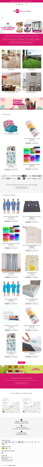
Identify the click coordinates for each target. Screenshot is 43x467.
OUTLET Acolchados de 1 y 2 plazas (11, 133)
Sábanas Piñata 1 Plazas (11, 165)
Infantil (37, 39)
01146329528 (5, 458)
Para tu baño (29, 39)
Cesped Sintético (31, 69)
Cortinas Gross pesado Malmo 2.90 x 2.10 (11, 272)
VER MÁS (21, 362)
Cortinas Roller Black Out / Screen (11, 92)
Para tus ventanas (8, 39)
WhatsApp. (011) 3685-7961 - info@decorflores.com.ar (21, 1)
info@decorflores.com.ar (7, 457)
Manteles (12, 42)
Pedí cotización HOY (21, 383)
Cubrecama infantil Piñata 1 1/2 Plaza (32, 138)
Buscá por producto (21, 187)
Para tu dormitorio (19, 39)
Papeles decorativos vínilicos (32, 91)
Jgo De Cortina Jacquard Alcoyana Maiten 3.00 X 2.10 (32, 217)
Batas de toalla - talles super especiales (31, 164)
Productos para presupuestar (24, 42)
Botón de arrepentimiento (7, 460)
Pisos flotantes (11, 69)
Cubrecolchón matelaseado (32, 299)
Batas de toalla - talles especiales (11, 216)
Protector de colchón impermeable (31, 352)
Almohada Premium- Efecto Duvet (11, 325)
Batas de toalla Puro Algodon (11, 299)
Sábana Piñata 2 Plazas (32, 272)
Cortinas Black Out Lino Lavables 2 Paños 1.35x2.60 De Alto (32, 246)
